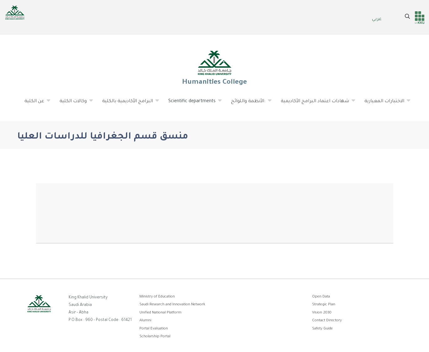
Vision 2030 (322, 313)
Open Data (321, 297)
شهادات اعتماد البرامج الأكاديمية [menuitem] (315, 103)
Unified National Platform (160, 313)
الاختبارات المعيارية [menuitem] (384, 103)
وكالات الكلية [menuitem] (73, 103)
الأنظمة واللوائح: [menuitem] (248, 103)
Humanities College (214, 68)
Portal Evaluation (153, 329)
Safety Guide (322, 329)
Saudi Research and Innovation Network (172, 305)
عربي (377, 19)
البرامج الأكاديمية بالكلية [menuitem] (128, 103)
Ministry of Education (157, 297)
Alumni (145, 321)
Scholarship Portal (154, 337)
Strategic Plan (323, 305)
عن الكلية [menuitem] (34, 103)
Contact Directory (327, 321)
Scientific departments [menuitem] (192, 103)
